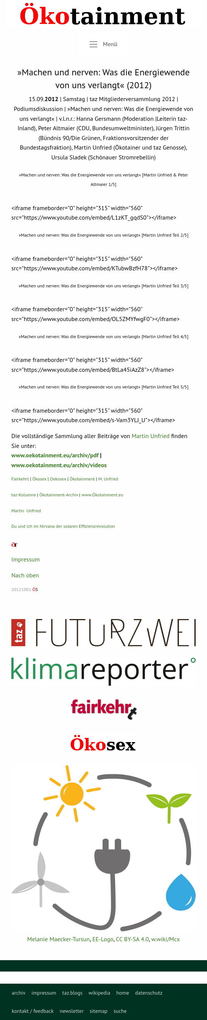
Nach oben (25, 575)
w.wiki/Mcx (165, 939)
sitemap (98, 1011)
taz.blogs (72, 992)
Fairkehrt (20, 479)
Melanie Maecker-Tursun (58, 939)
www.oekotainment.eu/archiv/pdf (54, 455)
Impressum (25, 559)
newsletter (72, 1011)
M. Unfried (108, 479)
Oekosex (58, 479)
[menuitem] (18, 993)
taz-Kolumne (23, 495)
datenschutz (148, 992)
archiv (18, 992)
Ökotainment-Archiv (58, 495)
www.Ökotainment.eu (102, 495)
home (122, 992)
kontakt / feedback (33, 1011)
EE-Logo (103, 939)
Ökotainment (82, 479)
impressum (43, 992)
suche (120, 1011)
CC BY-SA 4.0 (132, 939)
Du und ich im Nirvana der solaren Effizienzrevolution (63, 526)
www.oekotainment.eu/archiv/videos (59, 465)
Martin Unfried (151, 436)
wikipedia (99, 992)
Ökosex (40, 479)
